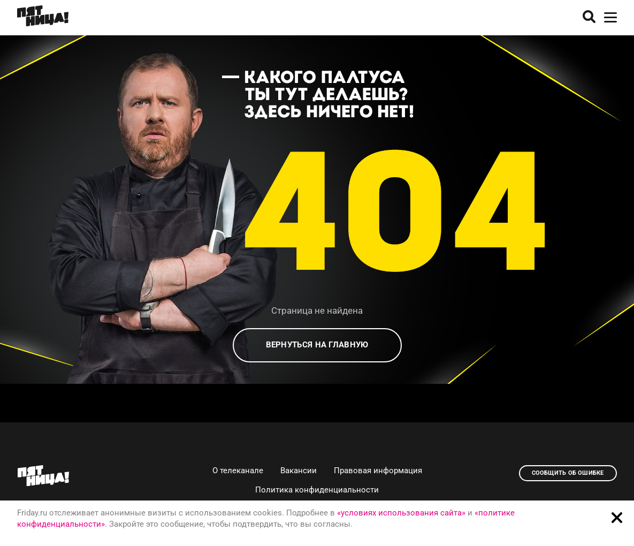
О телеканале (237, 470)
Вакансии (298, 470)
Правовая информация (378, 470)
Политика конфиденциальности (317, 490)
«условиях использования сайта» (401, 513)
